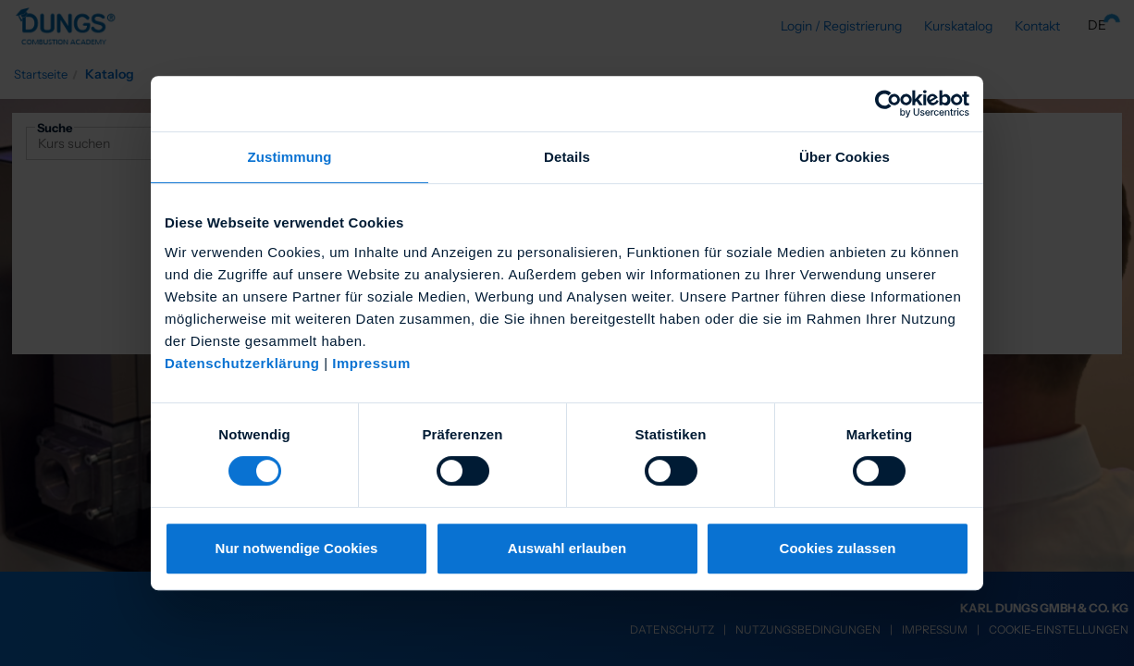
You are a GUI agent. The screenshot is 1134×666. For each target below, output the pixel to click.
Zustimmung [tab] (290, 157)
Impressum (371, 363)
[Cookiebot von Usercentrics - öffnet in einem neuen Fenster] (888, 103)
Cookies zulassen (838, 548)
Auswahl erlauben (567, 548)
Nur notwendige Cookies (297, 548)
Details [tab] (567, 157)
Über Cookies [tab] (844, 157)
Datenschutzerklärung (242, 363)
